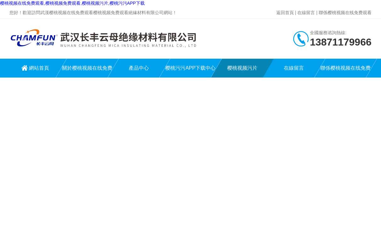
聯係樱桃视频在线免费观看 (345, 12)
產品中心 (139, 68)
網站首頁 (39, 68)
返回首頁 (285, 12)
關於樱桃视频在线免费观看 (87, 71)
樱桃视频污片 (242, 68)
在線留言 (306, 12)
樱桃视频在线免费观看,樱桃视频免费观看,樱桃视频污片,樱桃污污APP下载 (72, 3)
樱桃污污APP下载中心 (190, 68)
